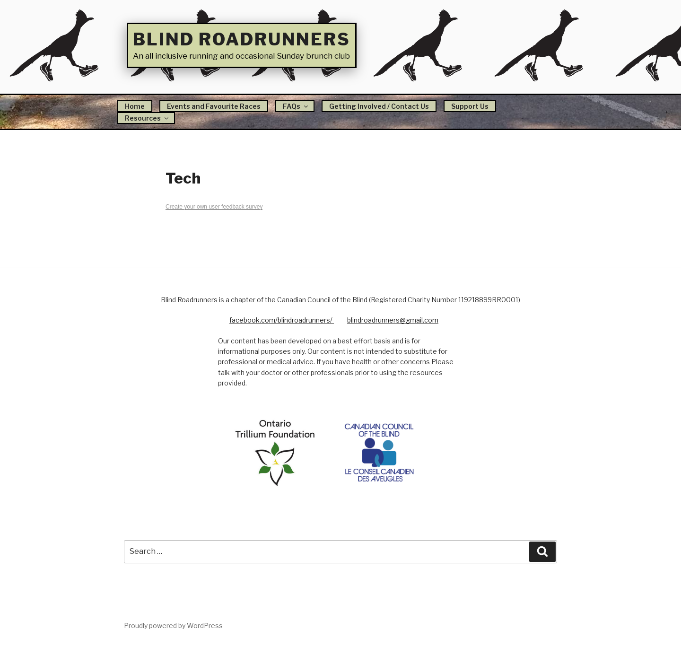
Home (135, 106)
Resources (147, 118)
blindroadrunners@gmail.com (392, 320)
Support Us (470, 106)
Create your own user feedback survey (214, 206)
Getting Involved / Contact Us (379, 106)
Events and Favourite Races (214, 106)
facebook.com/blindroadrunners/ (281, 320)
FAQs (296, 106)
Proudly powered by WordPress (173, 626)
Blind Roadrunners (241, 39)
